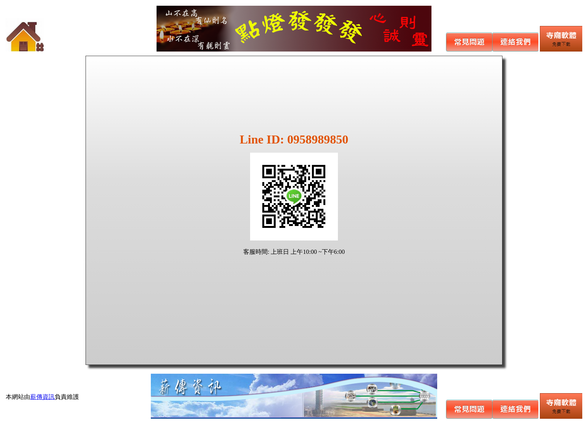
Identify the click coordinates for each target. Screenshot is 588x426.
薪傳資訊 (42, 397)
